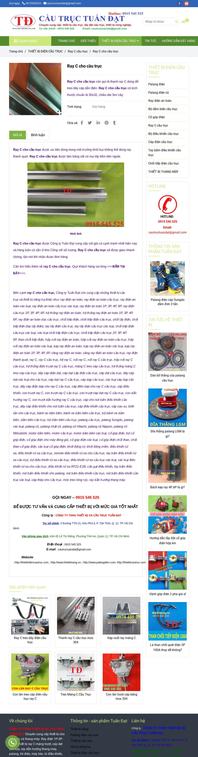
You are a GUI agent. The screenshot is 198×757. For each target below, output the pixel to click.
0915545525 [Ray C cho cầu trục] (31, 3)
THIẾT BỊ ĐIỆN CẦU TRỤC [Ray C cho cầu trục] (45, 51)
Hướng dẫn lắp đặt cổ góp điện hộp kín (167, 540)
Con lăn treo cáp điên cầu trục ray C (30, 697)
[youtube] (187, 3)
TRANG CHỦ (66, 41)
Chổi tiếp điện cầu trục (163, 163)
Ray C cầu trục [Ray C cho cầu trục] (78, 51)
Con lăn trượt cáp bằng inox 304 (121, 697)
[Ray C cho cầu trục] (86, 21)
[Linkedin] (98, 123)
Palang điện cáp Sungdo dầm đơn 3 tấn (167, 302)
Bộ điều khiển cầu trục (163, 134)
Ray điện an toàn (160, 101)
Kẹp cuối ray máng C (122, 638)
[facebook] (180, 3)
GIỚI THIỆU (88, 41)
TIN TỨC (150, 41)
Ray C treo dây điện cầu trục (30, 640)
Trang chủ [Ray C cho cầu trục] (16, 51)
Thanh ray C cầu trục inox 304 (75, 640)
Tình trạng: (75, 107)
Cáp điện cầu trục (160, 142)
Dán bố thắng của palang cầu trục (167, 378)
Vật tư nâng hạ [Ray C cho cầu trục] (80, 747)
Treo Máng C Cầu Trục (76, 694)
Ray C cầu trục (158, 125)
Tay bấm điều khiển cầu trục (164, 152)
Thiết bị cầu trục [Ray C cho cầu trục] (81, 741)
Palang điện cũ (158, 92)
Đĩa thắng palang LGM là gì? (168, 433)
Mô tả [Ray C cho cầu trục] (17, 135)
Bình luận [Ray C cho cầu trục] (38, 135)
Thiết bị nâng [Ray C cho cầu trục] (79, 729)
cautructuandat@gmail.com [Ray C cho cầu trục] (62, 3)
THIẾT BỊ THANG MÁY (163, 172)
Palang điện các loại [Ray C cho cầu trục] (84, 735)
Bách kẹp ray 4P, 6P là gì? (167, 487)
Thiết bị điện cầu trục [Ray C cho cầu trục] (84, 753)
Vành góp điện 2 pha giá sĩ (167, 594)
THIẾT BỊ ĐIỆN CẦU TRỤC (120, 41)
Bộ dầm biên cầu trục (162, 109)
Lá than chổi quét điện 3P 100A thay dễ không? (167, 647)
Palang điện (156, 84)
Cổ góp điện (156, 117)
